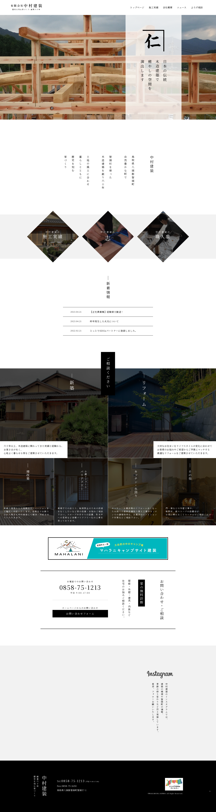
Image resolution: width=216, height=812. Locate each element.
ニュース (181, 7)
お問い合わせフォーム (80, 613)
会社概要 (167, 7)
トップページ (137, 7)
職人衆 (163, 234)
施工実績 (153, 7)
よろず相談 (197, 7)
